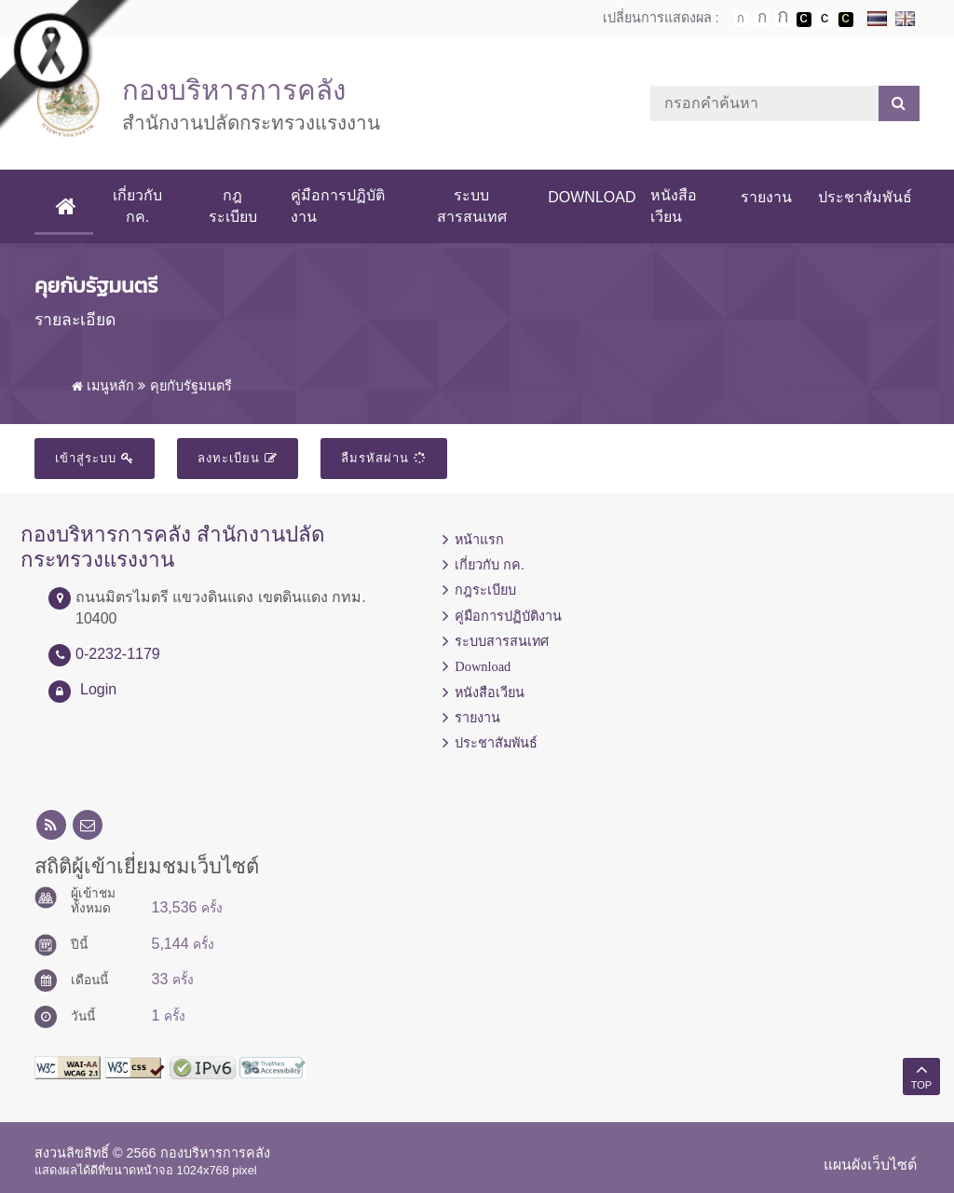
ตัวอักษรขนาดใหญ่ (782, 18)
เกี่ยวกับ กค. (137, 205)
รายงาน (766, 197)
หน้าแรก (479, 539)
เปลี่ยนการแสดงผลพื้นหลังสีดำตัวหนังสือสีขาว (804, 19)
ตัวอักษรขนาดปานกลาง (762, 19)
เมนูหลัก (103, 385)
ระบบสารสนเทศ (472, 205)
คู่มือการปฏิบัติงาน (338, 205)
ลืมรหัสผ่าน (384, 458)
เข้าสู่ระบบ (94, 458)
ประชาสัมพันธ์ (865, 197)
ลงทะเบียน (238, 458)
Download (591, 197)
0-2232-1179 (117, 654)
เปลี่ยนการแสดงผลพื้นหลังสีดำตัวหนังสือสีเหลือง (845, 19)
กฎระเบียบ (233, 205)
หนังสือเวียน (673, 205)
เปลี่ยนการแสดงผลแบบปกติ (824, 19)
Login (98, 689)
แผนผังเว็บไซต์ (870, 1164)
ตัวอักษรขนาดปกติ (740, 18)
